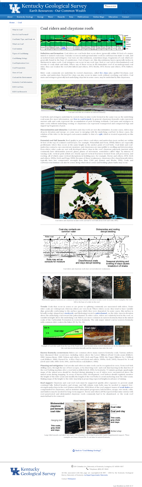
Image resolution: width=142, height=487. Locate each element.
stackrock (68, 313)
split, (101, 134)
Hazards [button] (61, 17)
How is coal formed (82, 119)
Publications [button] (83, 17)
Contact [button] (125, 17)
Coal (20, 22)
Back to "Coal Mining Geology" (87, 450)
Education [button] (113, 17)
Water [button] (50, 17)
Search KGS (110, 6)
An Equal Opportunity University (96, 475)
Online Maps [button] (98, 17)
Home (12, 22)
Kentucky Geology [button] (25, 17)
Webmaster (72, 479)
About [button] (10, 17)
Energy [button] (40, 17)
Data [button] (71, 17)
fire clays (104, 73)
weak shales (125, 387)
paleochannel (101, 313)
